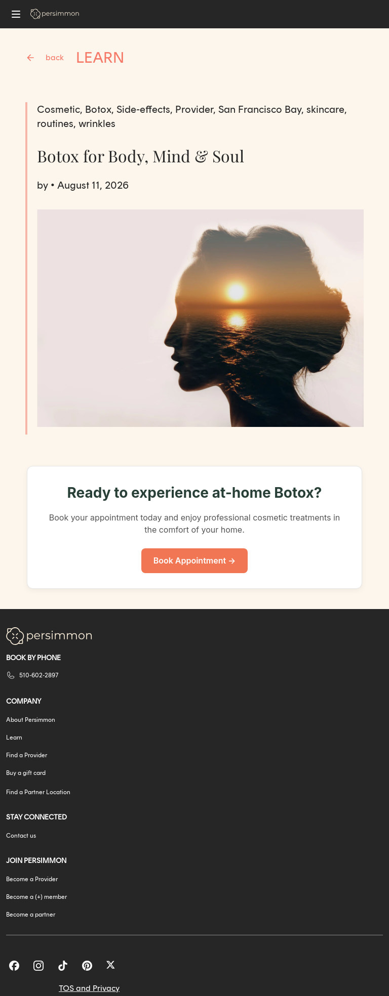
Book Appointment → (194, 560)
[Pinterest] (87, 966)
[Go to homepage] (54, 14)
